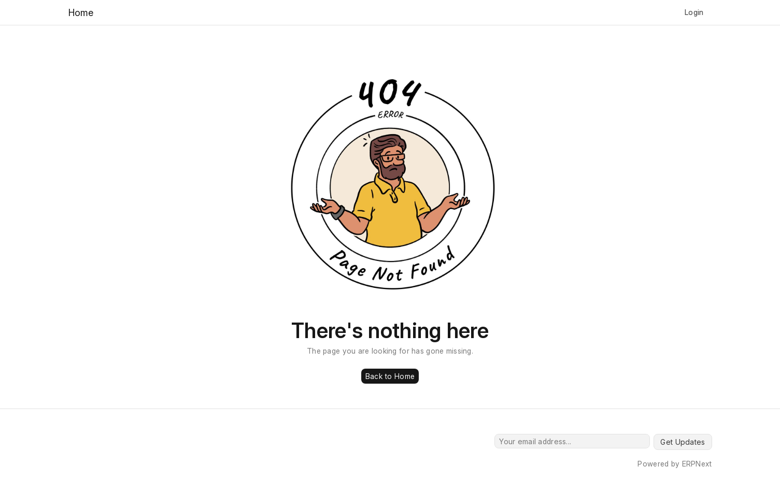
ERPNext (697, 463)
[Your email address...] (572, 441)
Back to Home (390, 376)
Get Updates (682, 442)
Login (694, 12)
